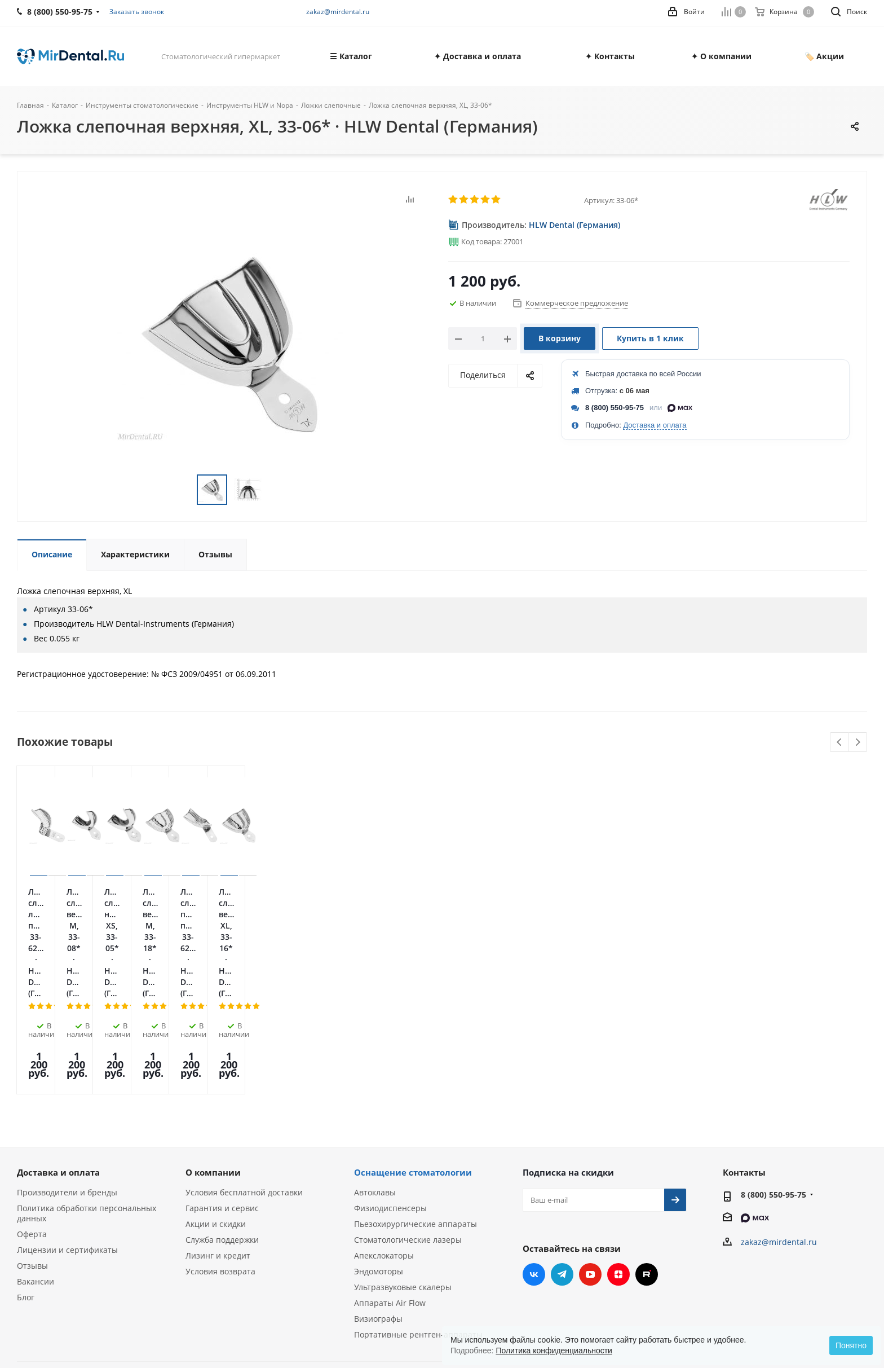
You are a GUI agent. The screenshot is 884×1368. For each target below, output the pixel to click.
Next (857, 743)
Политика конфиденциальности (554, 1350)
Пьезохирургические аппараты (415, 1108)
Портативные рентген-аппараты (418, 1218)
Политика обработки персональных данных (86, 1097)
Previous (839, 743)
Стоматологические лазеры (408, 1124)
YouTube (590, 1158)
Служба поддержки (222, 1124)
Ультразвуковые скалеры (403, 1171)
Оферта (32, 1118)
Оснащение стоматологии (413, 1056)
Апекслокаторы (384, 1139)
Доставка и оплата (654, 425)
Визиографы (378, 1203)
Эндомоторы (378, 1155)
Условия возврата (220, 1155)
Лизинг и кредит (217, 1139)
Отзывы (32, 1150)
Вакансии (35, 1165)
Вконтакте (534, 1158)
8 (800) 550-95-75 (614, 407)
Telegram (562, 1158)
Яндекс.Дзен (618, 1158)
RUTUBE (646, 1158)
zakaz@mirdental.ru (337, 11)
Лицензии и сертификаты (67, 1134)
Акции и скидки (215, 1108)
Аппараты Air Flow (390, 1187)
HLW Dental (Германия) (574, 224)
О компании (213, 1056)
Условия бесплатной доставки (244, 1076)
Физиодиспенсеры (390, 1092)
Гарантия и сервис (222, 1092)
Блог (25, 1181)
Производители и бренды (67, 1076)
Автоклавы (375, 1076)
